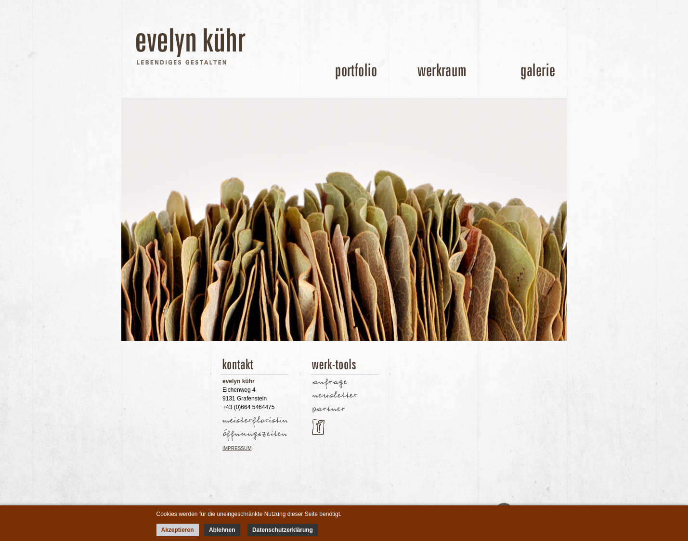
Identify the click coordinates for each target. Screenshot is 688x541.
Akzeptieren (177, 530)
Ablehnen (222, 530)
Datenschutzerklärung (282, 530)
